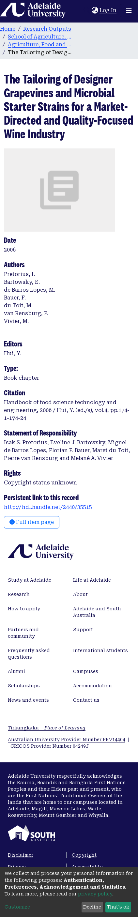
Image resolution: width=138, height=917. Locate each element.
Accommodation (92, 685)
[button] (95, 10)
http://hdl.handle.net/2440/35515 (48, 507)
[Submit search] (87, 10)
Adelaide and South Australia (97, 612)
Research (19, 594)
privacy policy (95, 893)
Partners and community (23, 633)
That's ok (118, 906)
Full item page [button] (31, 522)
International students (100, 650)
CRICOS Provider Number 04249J (49, 746)
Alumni (16, 671)
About (80, 594)
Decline (92, 906)
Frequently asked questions (29, 654)
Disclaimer (20, 855)
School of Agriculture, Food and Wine (40, 37)
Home (7, 29)
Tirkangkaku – (46, 727)
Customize (17, 906)
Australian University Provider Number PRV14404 (66, 739)
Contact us (86, 700)
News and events (28, 700)
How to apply (24, 608)
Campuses (85, 671)
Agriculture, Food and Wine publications (40, 44)
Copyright (84, 855)
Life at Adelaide (92, 580)
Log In (108, 10)
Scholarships (24, 685)
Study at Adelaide (29, 580)
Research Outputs (47, 29)
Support (83, 629)
